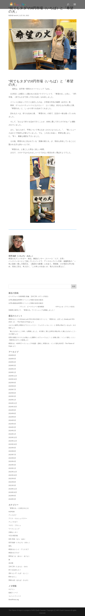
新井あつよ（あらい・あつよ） (19, 556)
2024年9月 (12, 410)
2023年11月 (13, 441)
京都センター (13, 532)
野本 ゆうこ (13, 577)
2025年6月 (12, 393)
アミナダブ (12, 515)
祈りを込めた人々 (15, 570)
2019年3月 (12, 499)
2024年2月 (12, 430)
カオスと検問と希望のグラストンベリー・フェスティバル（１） (31, 325)
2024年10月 (13, 407)
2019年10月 (13, 492)
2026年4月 (12, 362)
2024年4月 (12, 424)
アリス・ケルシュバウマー (18, 518)
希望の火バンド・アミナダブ (19, 549)
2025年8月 (12, 386)
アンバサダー (13, 522)
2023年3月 (12, 465)
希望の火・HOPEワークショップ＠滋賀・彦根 (25, 343)
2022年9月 (12, 478)
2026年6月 (12, 355)
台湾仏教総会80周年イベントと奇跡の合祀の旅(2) (26, 303)
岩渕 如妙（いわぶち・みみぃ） (20, 542)
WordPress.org (14, 599)
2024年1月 (12, 434)
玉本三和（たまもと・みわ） (19, 566)
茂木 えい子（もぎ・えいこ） (19, 573)
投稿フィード (13, 593)
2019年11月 (13, 489)
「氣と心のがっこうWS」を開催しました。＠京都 (26, 331)
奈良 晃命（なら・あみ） (17, 539)
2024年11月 (13, 403)
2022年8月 (12, 482)
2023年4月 (12, 461)
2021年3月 (12, 485)
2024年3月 (12, 427)
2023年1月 (12, 468)
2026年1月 (12, 372)
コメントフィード (15, 596)
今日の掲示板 (13, 535)
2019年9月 (12, 496)
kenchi (16, 15)
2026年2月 (12, 369)
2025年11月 (13, 376)
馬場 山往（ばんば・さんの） (19, 580)
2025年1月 (12, 400)
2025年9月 (12, 382)
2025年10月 (13, 379)
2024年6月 (12, 417)
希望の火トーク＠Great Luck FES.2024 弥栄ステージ (27, 319)
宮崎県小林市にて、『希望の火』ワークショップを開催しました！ (32, 310)
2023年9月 (12, 448)
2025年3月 (12, 396)
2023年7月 (12, 454)
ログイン (12, 589)
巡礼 (10, 546)
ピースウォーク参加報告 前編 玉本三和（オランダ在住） (30, 296)
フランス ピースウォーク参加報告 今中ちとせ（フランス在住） (42, 306)
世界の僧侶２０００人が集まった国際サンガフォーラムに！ (29, 337)
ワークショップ (14, 529)
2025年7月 (12, 389)
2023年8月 (12, 451)
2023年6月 (12, 458)
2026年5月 (12, 359)
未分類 (11, 563)
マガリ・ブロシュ (15, 525)
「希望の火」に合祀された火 (19, 508)
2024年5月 (12, 420)
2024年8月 (12, 413)
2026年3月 (12, 365)
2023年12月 (13, 437)
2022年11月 (13, 472)
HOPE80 (12, 512)
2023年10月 (13, 444)
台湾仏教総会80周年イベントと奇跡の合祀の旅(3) (26, 300)
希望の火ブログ (14, 553)
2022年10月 (13, 475)
